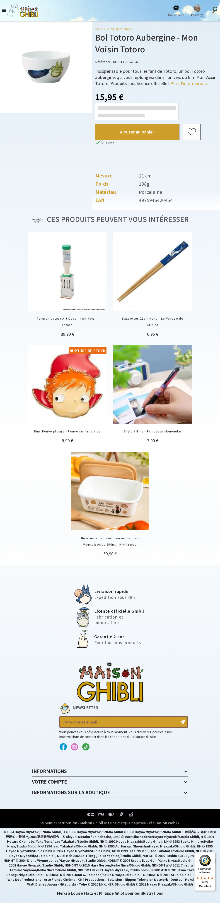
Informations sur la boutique (71, 792)
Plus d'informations (189, 83)
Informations (49, 771)
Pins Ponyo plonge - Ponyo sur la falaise (67, 431)
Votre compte (49, 781)
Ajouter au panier (137, 132)
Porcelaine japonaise (114, 29)
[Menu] (212, 855)
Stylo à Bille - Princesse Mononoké (152, 431)
